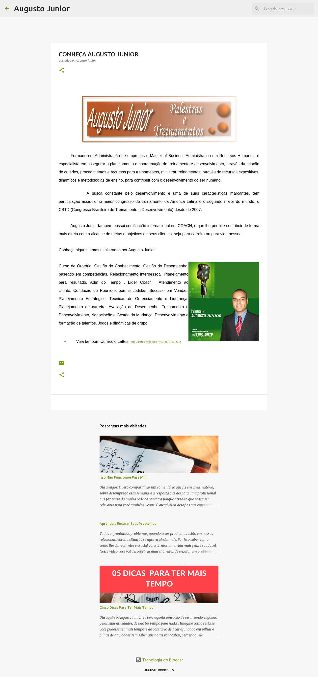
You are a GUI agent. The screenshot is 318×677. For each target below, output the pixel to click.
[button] (62, 70)
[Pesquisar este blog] (288, 9)
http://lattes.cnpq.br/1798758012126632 (156, 342)
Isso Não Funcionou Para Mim (123, 477)
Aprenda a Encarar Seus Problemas (128, 524)
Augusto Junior (42, 8)
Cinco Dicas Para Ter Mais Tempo (127, 607)
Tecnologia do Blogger (159, 660)
